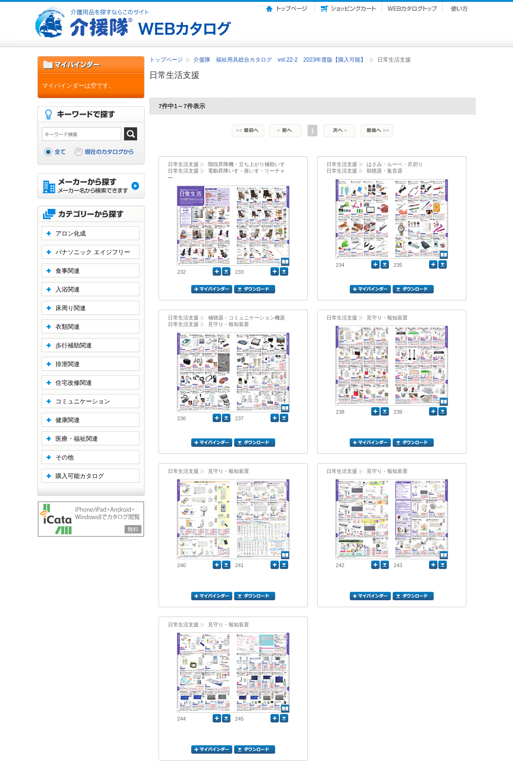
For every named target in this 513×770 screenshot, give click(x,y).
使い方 (460, 6)
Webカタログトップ (412, 6)
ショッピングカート (348, 6)
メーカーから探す (91, 187)
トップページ (287, 6)
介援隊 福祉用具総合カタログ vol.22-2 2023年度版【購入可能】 (280, 59)
